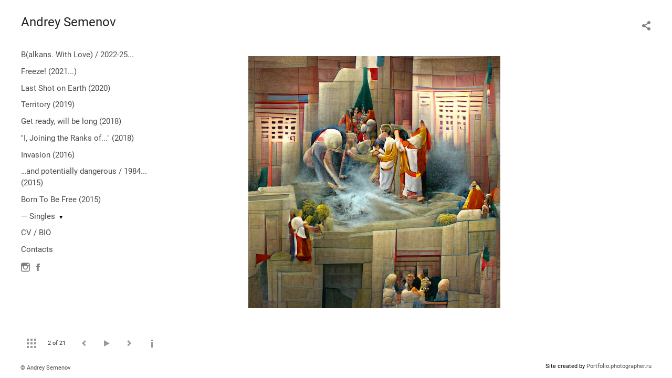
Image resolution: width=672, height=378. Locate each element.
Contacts (37, 249)
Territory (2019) (48, 104)
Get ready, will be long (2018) (71, 121)
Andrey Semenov (68, 22)
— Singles (38, 216)
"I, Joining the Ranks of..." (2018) (77, 138)
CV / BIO (36, 232)
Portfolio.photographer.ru (619, 366)
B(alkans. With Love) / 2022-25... (77, 54)
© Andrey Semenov (45, 367)
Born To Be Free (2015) (61, 199)
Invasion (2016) (48, 155)
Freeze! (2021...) (49, 71)
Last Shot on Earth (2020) (65, 88)
